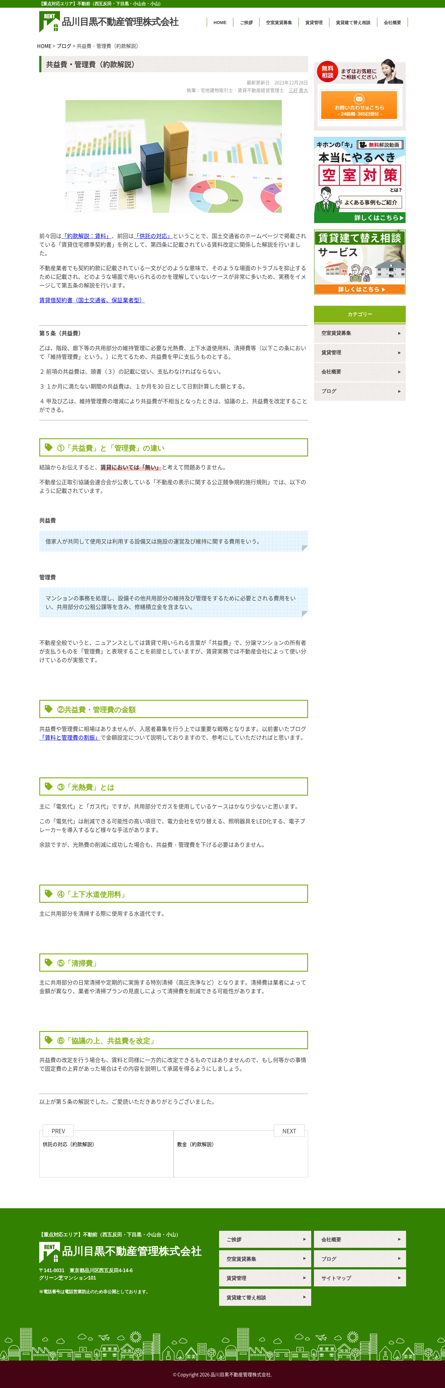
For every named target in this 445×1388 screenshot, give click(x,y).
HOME (220, 22)
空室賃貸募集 (279, 22)
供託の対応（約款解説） (70, 1144)
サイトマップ (336, 1278)
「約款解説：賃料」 (86, 236)
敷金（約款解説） (197, 1144)
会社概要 (392, 22)
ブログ (64, 45)
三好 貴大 (298, 90)
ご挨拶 (246, 22)
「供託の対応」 (153, 236)
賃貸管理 (314, 22)
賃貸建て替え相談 (353, 22)
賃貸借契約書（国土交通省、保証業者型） (92, 300)
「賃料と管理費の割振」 (69, 737)
